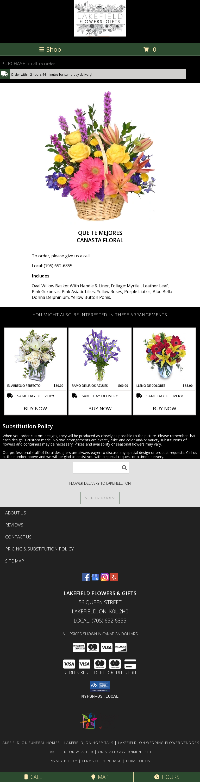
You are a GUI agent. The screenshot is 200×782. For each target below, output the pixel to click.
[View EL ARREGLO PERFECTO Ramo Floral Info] (35, 355)
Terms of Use (139, 761)
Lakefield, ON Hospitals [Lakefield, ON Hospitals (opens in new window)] (89, 742)
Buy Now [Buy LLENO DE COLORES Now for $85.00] (164, 408)
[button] (100, 686)
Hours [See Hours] (166, 776)
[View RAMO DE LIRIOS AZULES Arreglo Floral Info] (100, 355)
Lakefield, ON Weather (70, 751)
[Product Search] (101, 467)
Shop (50, 49)
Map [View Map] (100, 776)
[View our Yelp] (114, 580)
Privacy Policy (62, 761)
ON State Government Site (125, 751)
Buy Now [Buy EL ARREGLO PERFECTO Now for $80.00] (35, 408)
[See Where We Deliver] (100, 497)
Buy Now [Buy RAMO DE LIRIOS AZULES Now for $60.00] (100, 408)
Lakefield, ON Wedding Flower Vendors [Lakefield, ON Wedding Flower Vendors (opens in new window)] (158, 742)
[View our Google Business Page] (95, 580)
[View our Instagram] (105, 580)
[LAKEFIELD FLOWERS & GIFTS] (100, 35)
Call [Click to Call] (33, 776)
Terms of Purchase (101, 761)
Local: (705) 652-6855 (52, 266)
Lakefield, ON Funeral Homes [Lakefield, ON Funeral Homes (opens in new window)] (30, 742)
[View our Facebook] (86, 580)
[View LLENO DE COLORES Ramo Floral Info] (164, 355)
